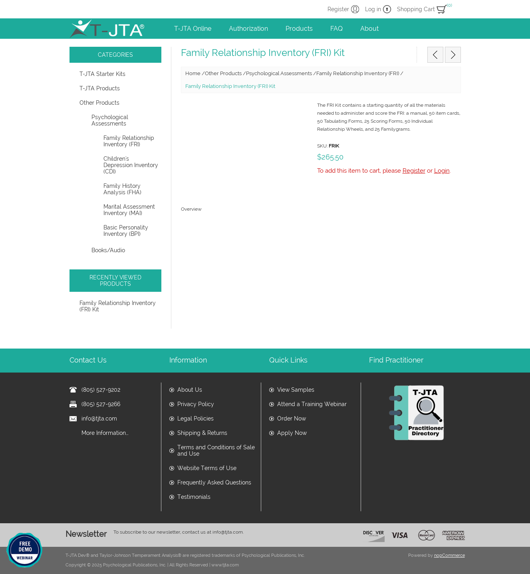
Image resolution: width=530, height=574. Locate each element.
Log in (373, 9)
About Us (189, 390)
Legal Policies (195, 418)
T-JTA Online (192, 28)
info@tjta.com (99, 418)
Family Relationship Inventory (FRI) (128, 141)
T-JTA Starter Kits (102, 74)
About (369, 28)
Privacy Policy (195, 404)
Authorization (248, 28)
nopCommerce (449, 555)
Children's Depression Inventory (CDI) (130, 165)
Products (299, 28)
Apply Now (292, 433)
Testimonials (193, 497)
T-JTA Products (99, 88)
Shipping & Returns (202, 433)
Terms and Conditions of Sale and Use (216, 450)
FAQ (336, 28)
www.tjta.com (225, 565)
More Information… (105, 433)
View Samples (295, 390)
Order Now (291, 418)
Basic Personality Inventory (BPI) (125, 230)
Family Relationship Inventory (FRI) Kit (117, 306)
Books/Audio (108, 250)
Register (338, 9)
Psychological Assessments (109, 120)
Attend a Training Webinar (312, 404)
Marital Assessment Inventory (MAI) (129, 209)
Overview (191, 209)
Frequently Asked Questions (214, 482)
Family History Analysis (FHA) (122, 189)
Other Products (99, 103)
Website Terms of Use (206, 468)
